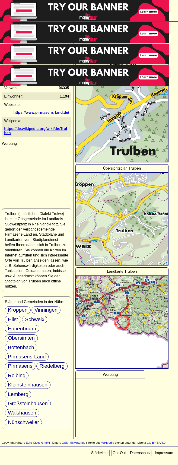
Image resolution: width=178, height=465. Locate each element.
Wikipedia (107, 442)
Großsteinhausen (28, 403)
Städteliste (99, 453)
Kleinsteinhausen (28, 385)
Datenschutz (140, 453)
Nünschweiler (23, 422)
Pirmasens (20, 366)
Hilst (13, 319)
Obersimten (21, 338)
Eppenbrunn (22, 329)
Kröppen (18, 310)
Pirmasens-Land (27, 357)
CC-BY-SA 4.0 (156, 442)
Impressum (164, 453)
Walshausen (22, 413)
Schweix (34, 319)
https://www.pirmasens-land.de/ (41, 112)
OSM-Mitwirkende (74, 442)
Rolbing (16, 375)
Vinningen (46, 310)
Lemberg (18, 394)
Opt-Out (119, 453)
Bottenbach (21, 347)
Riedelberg (51, 366)
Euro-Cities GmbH (38, 442)
